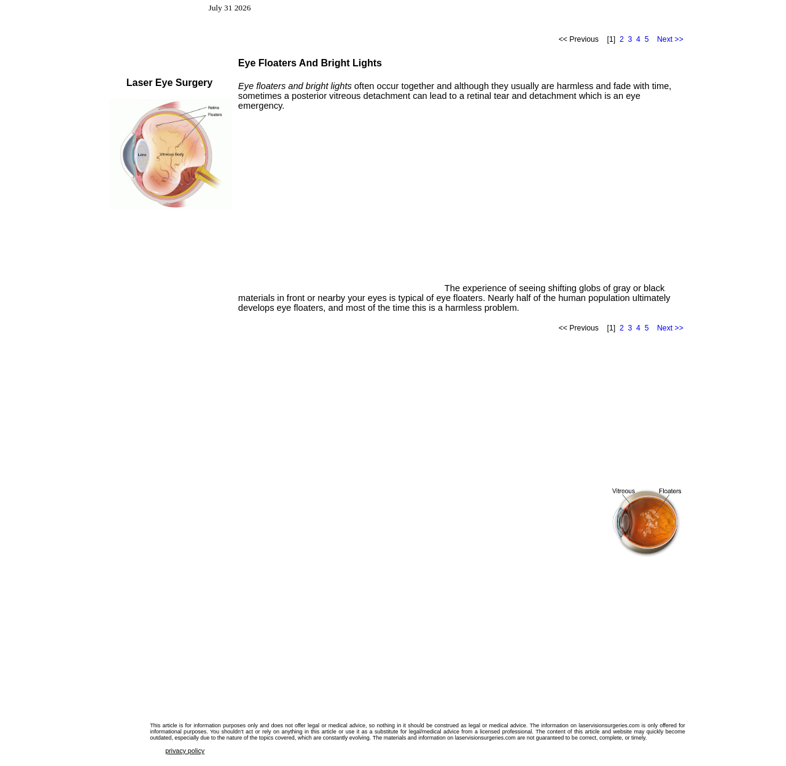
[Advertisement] (341, 205)
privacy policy (184, 750)
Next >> (670, 39)
